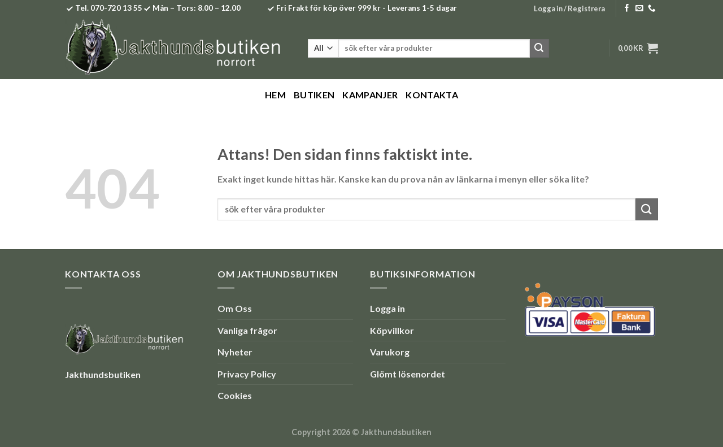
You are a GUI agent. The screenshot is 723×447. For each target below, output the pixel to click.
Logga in (387, 308)
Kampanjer (370, 94)
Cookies (234, 395)
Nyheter (234, 351)
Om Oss (234, 308)
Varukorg (390, 351)
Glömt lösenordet (407, 373)
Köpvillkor (392, 330)
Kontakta (432, 94)
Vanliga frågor (247, 330)
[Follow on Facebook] (627, 9)
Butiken (314, 94)
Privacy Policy (246, 373)
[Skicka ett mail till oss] (639, 9)
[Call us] (652, 9)
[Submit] (539, 48)
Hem (275, 94)
